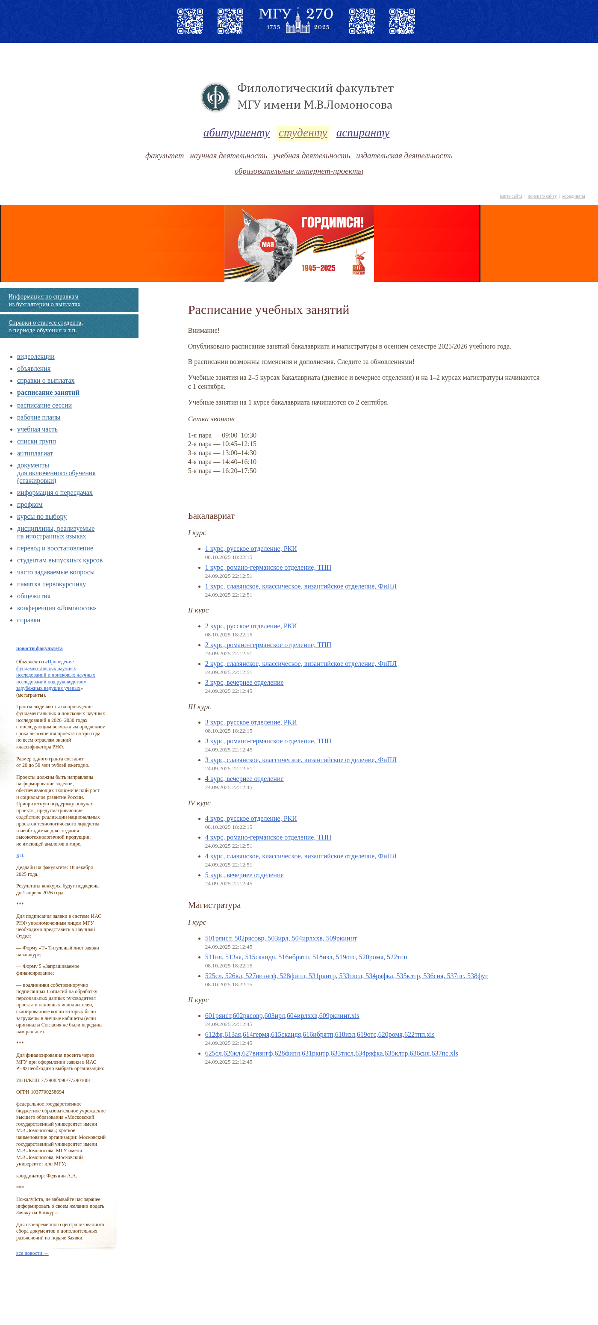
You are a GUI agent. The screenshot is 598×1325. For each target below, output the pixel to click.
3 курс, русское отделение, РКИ (251, 722)
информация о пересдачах (55, 492)
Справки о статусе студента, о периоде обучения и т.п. (46, 326)
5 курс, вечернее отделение (244, 874)
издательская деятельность (404, 155)
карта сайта (511, 196)
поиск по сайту (542, 196)
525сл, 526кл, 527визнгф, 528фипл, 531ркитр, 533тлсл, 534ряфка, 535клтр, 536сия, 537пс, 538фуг (346, 975)
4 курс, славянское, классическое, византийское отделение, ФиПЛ (301, 856)
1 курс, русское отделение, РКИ (251, 548)
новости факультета (39, 648)
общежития (33, 596)
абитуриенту (236, 132)
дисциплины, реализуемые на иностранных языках (55, 532)
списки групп (36, 441)
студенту (303, 132)
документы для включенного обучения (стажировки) (56, 472)
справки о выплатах (45, 380)
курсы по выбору (42, 516)
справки (29, 620)
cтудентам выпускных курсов (60, 560)
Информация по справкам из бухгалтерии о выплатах (44, 300)
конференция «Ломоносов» (56, 608)
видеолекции (36, 356)
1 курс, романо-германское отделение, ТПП (268, 567)
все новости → (32, 1253)
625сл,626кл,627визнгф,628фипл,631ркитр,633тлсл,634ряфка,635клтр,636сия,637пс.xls (331, 1053)
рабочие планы (39, 417)
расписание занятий (48, 392)
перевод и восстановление (55, 548)
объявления (33, 368)
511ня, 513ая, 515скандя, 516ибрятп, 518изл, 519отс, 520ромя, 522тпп (306, 957)
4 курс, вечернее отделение (244, 778)
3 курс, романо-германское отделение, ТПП (268, 741)
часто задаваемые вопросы (55, 572)
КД (19, 855)
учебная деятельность (311, 155)
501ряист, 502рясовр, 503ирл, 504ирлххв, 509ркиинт (281, 938)
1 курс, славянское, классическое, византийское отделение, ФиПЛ (301, 586)
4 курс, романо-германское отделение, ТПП (268, 837)
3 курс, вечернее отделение (244, 682)
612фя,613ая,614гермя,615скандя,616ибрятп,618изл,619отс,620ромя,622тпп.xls (320, 1034)
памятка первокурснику (51, 584)
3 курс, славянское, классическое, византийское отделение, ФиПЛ (301, 759)
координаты (573, 196)
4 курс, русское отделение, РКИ (251, 818)
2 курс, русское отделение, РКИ (251, 626)
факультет (164, 155)
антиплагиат (35, 453)
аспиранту (363, 132)
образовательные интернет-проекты (299, 170)
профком (30, 504)
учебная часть (37, 429)
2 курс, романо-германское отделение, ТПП (268, 644)
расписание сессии (44, 405)
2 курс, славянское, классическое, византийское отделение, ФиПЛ (301, 663)
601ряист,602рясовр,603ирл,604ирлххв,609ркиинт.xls (282, 1015)
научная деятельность (229, 155)
